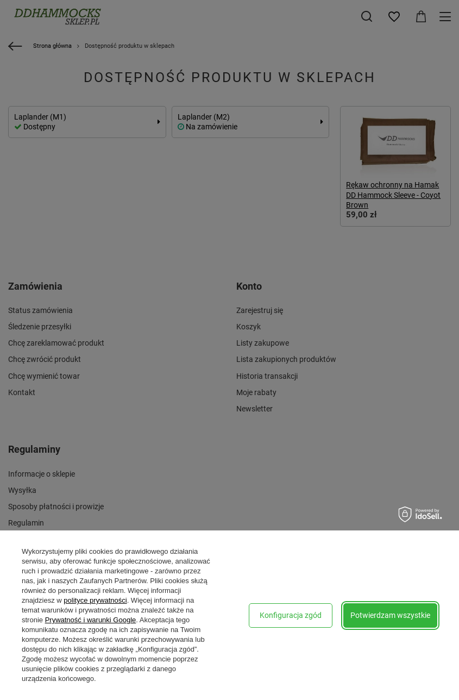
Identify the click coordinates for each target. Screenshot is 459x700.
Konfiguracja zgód (291, 615)
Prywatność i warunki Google (90, 620)
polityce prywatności (95, 600)
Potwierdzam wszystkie (390, 615)
